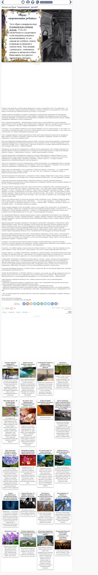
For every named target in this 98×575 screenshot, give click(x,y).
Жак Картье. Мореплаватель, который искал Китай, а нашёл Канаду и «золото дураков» (45, 496)
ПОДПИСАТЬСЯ (46, 2)
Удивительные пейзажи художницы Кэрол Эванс (28, 364)
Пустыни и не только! (45, 417)
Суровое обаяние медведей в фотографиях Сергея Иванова (10, 365)
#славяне (57, 307)
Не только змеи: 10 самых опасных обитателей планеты (45, 452)
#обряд (63, 307)
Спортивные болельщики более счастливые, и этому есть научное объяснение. (63, 552)
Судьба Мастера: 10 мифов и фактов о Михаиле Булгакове (28, 495)
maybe (70, 311)
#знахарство (68, 307)
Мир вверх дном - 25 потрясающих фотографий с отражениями (10, 403)
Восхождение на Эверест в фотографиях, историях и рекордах (63, 496)
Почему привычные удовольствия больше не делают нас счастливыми (27, 533)
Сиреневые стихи (10, 531)
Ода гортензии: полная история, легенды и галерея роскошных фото (10, 453)
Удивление (11, 312)
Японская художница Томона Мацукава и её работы (45, 532)
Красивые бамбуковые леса (63, 363)
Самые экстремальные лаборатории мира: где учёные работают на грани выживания (10, 496)
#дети (53, 307)
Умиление (24, 312)
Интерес (4, 312)
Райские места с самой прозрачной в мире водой (63, 452)
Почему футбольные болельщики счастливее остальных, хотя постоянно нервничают (63, 535)
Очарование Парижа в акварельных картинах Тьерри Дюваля (45, 365)
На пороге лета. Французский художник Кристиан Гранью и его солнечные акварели (28, 404)
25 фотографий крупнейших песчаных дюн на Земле (45, 402)
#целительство (68, 309)
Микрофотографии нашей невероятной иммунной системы (28, 452)
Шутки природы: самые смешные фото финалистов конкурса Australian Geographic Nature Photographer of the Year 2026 (62, 404)
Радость (18, 312)
